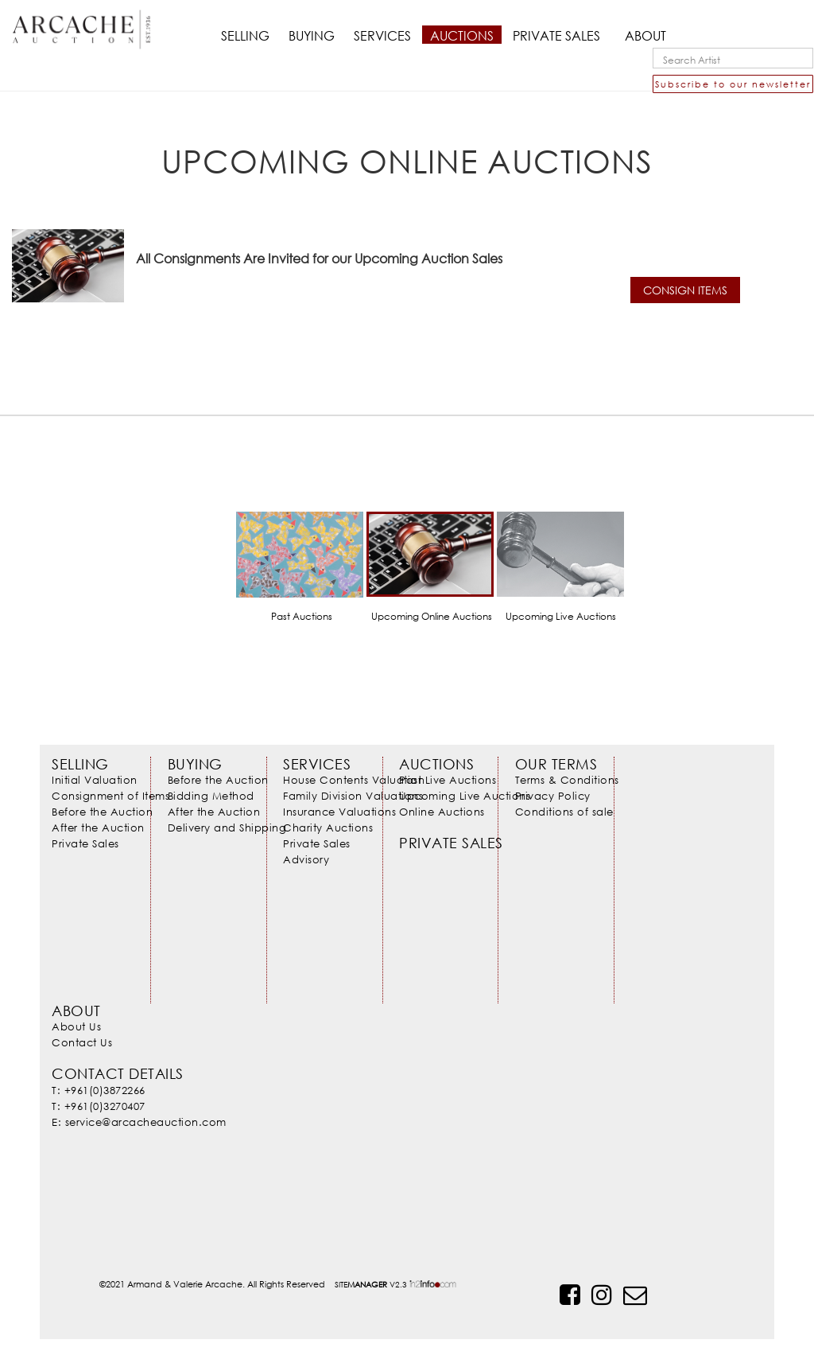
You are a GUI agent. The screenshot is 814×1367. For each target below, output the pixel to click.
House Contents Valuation (353, 779)
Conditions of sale (564, 811)
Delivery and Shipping (227, 827)
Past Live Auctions (447, 779)
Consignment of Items (110, 795)
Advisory (306, 859)
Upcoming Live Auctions (464, 795)
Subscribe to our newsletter (733, 84)
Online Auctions (442, 811)
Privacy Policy (553, 795)
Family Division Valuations (353, 795)
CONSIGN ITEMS (685, 290)
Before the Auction (102, 811)
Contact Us (82, 1042)
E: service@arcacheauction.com (139, 1122)
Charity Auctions (328, 827)
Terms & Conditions (567, 779)
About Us (76, 1026)
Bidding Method (211, 795)
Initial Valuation (95, 779)
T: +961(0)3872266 (98, 1090)
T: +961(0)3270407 (98, 1106)
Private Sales (85, 843)
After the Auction (98, 827)
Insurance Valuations (339, 811)
